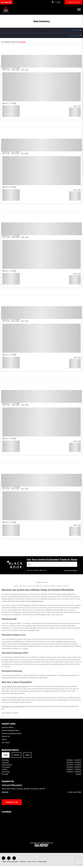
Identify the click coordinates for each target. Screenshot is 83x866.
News (4, 739)
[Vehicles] (52, 564)
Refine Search (75, 30)
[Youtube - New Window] (9, 858)
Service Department (10, 730)
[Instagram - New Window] (14, 858)
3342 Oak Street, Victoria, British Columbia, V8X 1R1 (25, 789)
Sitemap (23, 861)
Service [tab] (16, 755)
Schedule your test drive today (13, 706)
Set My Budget (74, 35)
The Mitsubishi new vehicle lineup (14, 686)
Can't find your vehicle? (70, 570)
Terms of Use (31, 861)
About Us (6, 736)
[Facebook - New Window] (3, 858)
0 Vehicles (22, 42)
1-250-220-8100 (74, 792)
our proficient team (36, 601)
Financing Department (12, 733)
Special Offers (8, 727)
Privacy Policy (42, 861)
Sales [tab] (6, 755)
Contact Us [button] (12, 802)
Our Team (6, 742)
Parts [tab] (27, 755)
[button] (6, 2)
